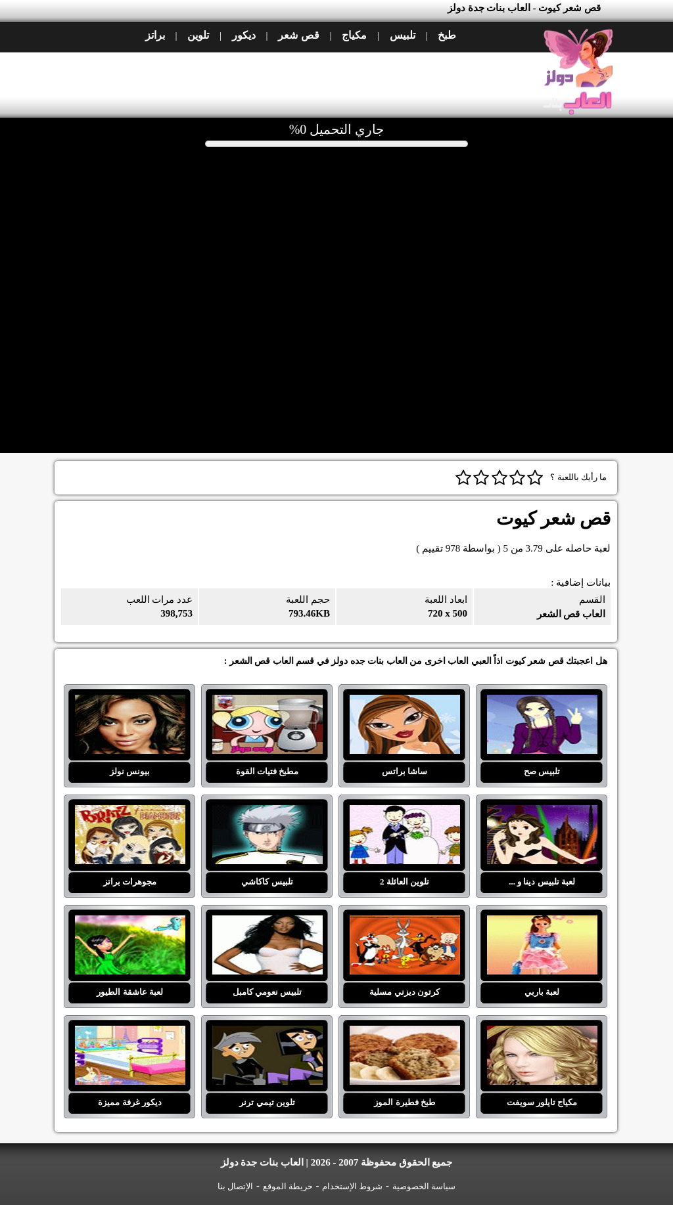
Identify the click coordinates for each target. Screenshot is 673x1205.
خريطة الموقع (288, 1186)
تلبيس (402, 35)
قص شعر (298, 35)
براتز (155, 35)
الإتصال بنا (235, 1186)
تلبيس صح (542, 703)
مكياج (354, 35)
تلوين (198, 35)
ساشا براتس (405, 703)
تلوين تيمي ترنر (267, 1033)
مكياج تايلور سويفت (542, 1033)
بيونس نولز (130, 703)
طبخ (447, 35)
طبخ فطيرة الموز (405, 1033)
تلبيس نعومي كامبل (267, 923)
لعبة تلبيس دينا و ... (542, 813)
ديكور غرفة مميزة (130, 1033)
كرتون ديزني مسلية (405, 923)
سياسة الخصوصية (423, 1186)
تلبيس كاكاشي (267, 813)
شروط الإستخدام (352, 1186)
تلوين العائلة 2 (405, 813)
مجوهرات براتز (130, 813)
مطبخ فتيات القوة (267, 703)
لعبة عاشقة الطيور (130, 923)
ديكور (244, 35)
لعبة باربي (542, 923)
